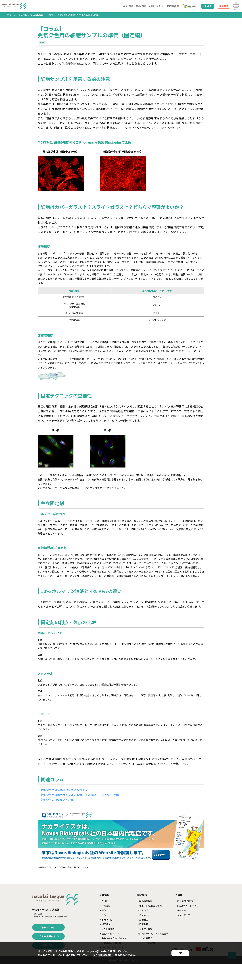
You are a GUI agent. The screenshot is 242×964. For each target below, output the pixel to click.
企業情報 (128, 6)
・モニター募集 (144, 928)
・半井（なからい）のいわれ (113, 938)
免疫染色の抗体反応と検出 (57, 800)
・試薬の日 (180, 910)
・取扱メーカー (144, 915)
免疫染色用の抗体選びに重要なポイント (65, 790)
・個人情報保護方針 (184, 901)
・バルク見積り (144, 938)
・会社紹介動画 (107, 928)
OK (180, 953)
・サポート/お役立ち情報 (149, 905)
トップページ (8, 14)
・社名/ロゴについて (109, 933)
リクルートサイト (46, 936)
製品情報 (141, 6)
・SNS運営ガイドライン (186, 905)
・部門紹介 (104, 924)
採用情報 (223, 6)
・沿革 (102, 910)
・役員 (102, 915)
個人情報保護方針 (103, 955)
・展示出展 (142, 919)
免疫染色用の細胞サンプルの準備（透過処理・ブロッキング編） (80, 795)
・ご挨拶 (103, 901)
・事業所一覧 (105, 919)
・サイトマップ (182, 915)
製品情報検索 (36, 14)
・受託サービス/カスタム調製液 (152, 933)
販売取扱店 (173, 6)
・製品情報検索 (144, 901)
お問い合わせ (156, 6)
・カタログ (142, 910)
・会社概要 (104, 905)
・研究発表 (142, 924)
